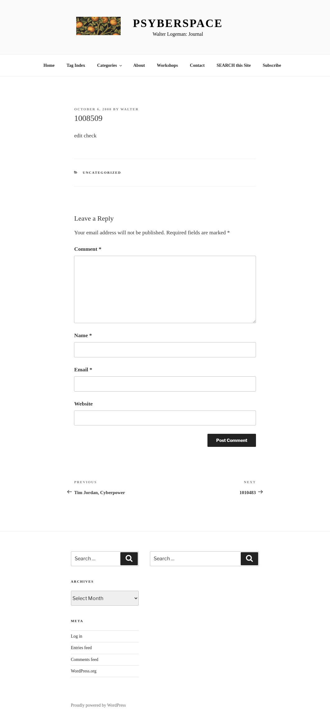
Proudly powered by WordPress (98, 705)
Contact (197, 65)
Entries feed (81, 647)
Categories (110, 65)
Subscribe (272, 65)
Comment (87, 249)
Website (83, 404)
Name (83, 335)
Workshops (167, 65)
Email (83, 369)
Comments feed (84, 659)
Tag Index (76, 65)
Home (49, 65)
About (139, 65)
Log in (76, 636)
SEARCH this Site (234, 65)
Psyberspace (178, 23)
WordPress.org (83, 671)
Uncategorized (102, 172)
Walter (129, 109)
